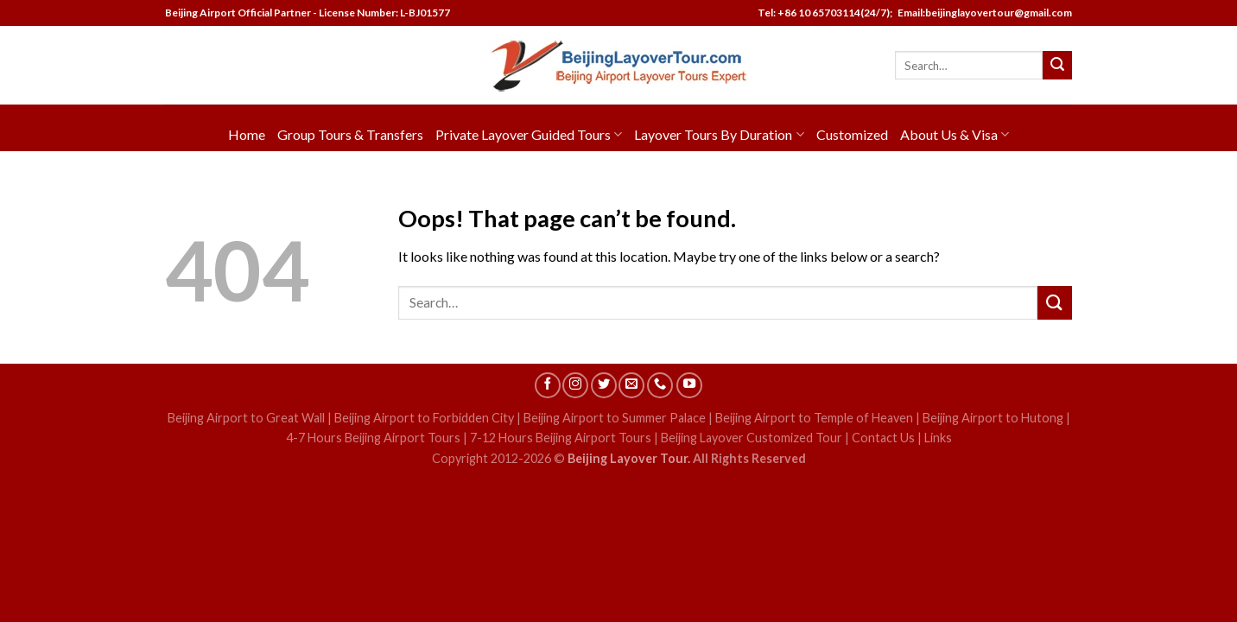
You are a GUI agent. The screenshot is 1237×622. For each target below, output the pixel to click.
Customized (852, 134)
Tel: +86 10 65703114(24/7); (825, 12)
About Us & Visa (954, 134)
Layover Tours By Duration (718, 134)
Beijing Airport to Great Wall (246, 417)
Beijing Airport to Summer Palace (614, 417)
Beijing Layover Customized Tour (751, 437)
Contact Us (883, 437)
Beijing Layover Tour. (629, 458)
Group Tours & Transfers (350, 134)
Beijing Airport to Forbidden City (424, 417)
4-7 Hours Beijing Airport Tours (373, 437)
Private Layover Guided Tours (528, 134)
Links (938, 437)
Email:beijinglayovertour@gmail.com (983, 12)
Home (246, 134)
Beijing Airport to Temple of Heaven (814, 417)
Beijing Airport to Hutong (993, 417)
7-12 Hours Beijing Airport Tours (560, 437)
